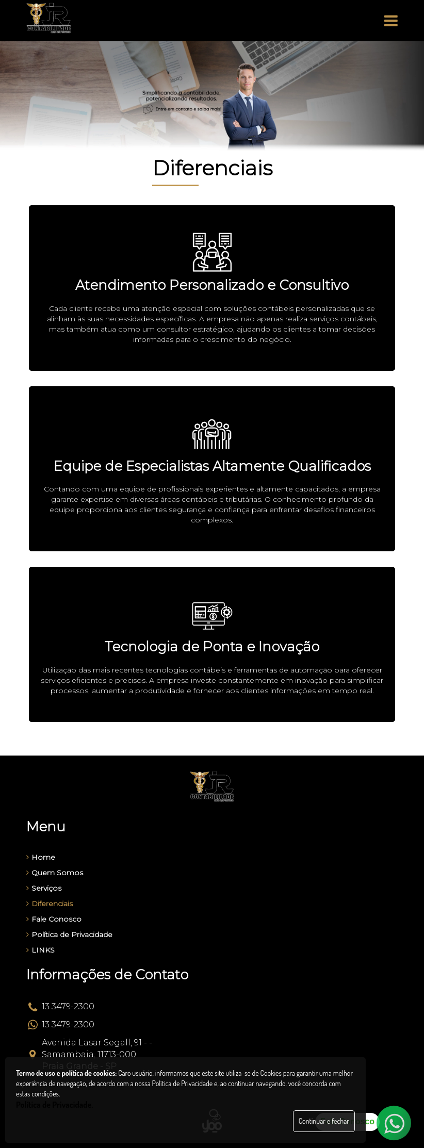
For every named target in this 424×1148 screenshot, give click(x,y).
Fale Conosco (53, 919)
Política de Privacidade (69, 934)
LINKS (40, 950)
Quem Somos (54, 872)
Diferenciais (49, 903)
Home (40, 857)
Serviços (43, 888)
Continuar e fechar (324, 1121)
